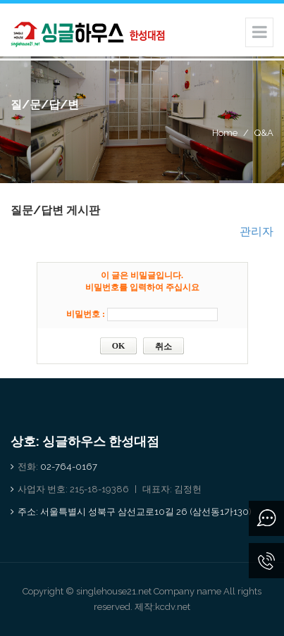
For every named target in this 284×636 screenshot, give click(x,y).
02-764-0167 (68, 466)
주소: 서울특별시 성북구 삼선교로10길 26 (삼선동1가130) (135, 511)
